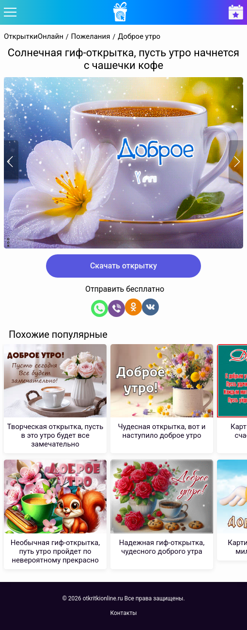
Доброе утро (139, 37)
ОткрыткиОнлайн (33, 37)
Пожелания (90, 37)
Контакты (123, 613)
